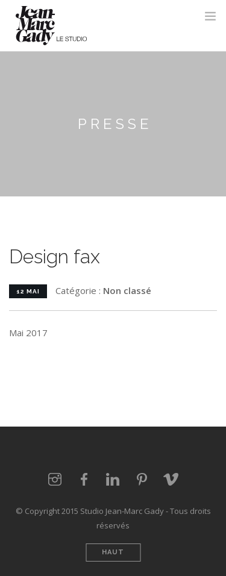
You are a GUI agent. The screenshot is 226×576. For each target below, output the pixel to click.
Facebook (84, 479)
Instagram (55, 479)
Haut (113, 552)
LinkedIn (113, 479)
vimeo (171, 479)
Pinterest (142, 479)
